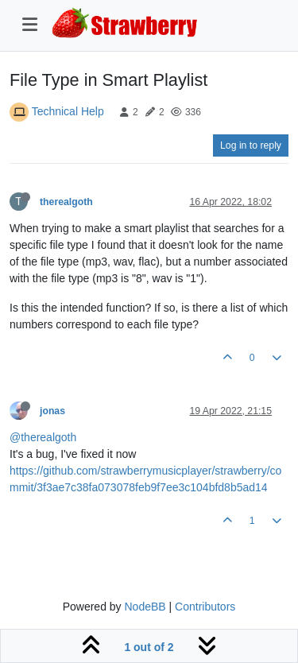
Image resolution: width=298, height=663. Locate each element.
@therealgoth (43, 437)
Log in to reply (250, 145)
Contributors (205, 606)
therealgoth (66, 201)
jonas (52, 411)
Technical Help (68, 111)
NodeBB (144, 606)
